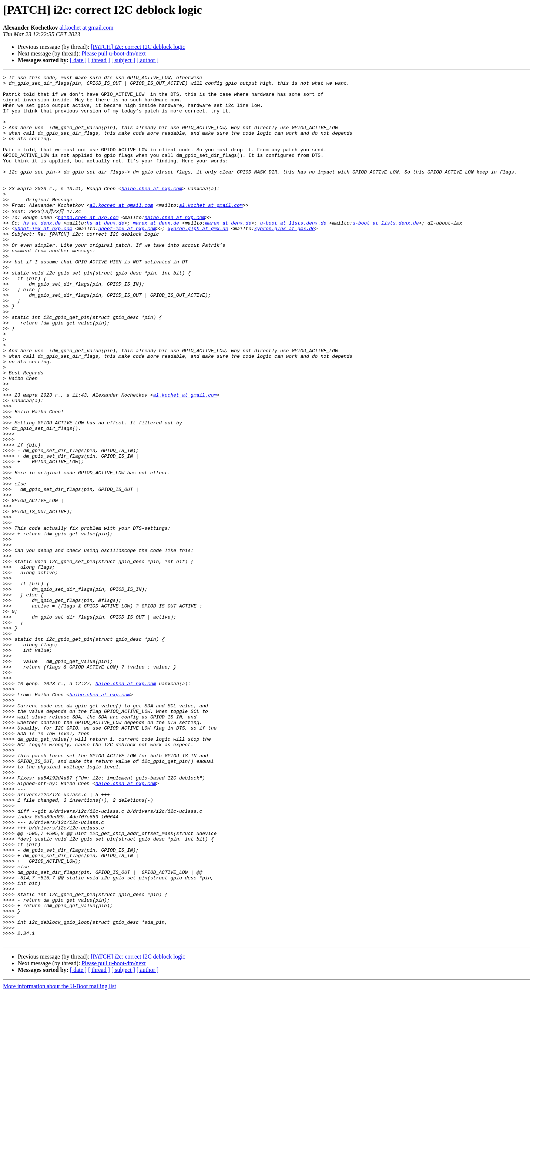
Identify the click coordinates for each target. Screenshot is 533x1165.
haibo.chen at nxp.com (151, 211)
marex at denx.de (156, 252)
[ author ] (148, 60)
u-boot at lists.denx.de (293, 252)
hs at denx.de (42, 252)
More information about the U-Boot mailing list (59, 1158)
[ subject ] (123, 60)
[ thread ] (99, 60)
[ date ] (78, 60)
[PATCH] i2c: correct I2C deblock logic (138, 47)
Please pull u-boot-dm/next (113, 53)
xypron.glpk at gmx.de (198, 258)
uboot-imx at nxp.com (43, 258)
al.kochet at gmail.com (87, 27)
